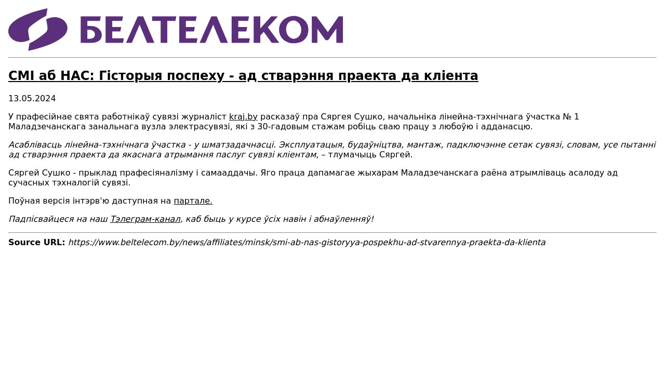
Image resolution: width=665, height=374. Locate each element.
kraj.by (243, 117)
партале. (193, 201)
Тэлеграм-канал (145, 219)
